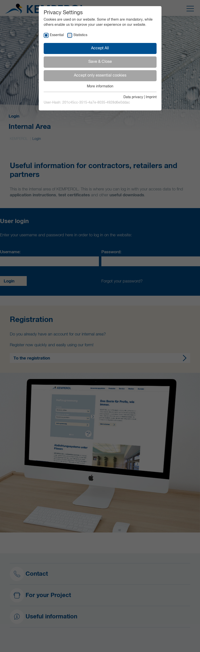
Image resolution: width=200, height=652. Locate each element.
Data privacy (133, 97)
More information (100, 86)
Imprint (151, 97)
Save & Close (100, 62)
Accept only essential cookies (100, 76)
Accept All (100, 48)
